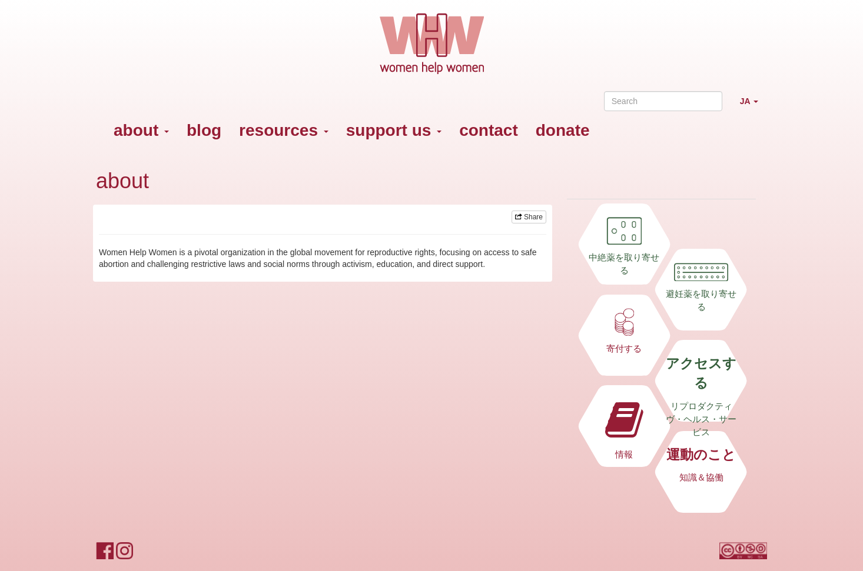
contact (488, 130)
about (141, 130)
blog (204, 130)
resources (283, 130)
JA (753, 106)
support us (394, 130)
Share (529, 217)
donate (563, 130)
